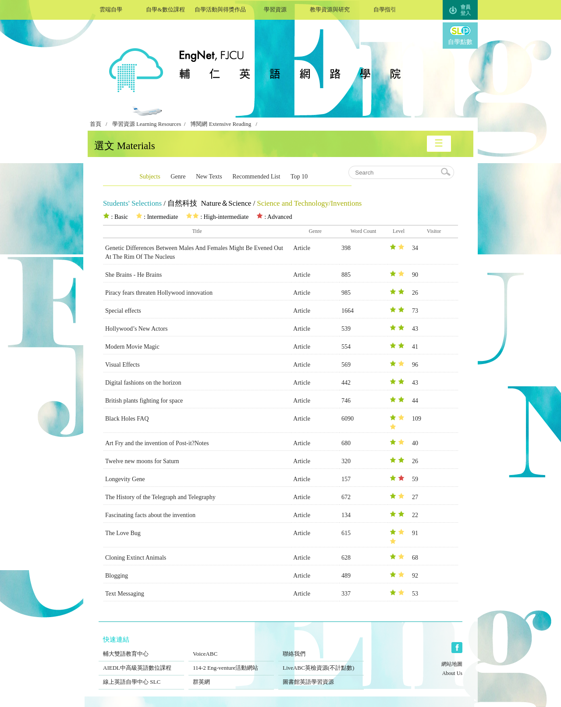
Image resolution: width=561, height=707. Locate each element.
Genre (177, 176)
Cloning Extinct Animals (135, 557)
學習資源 (275, 8)
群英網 (231, 676)
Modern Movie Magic (132, 346)
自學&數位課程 (165, 8)
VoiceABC (231, 648)
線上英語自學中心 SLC (141, 676)
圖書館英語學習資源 (321, 676)
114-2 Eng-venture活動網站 (231, 662)
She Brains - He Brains (133, 274)
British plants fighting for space (144, 400)
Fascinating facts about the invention (150, 515)
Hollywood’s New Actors (136, 328)
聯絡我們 (321, 648)
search (446, 172)
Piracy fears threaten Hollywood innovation (159, 292)
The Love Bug (123, 533)
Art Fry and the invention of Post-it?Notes (157, 443)
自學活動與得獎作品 (220, 8)
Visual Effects (122, 364)
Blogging (116, 575)
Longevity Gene (125, 479)
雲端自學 (110, 8)
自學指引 (384, 8)
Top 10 (299, 176)
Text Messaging (124, 593)
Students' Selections (132, 203)
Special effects (123, 310)
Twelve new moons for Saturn (142, 461)
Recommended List (256, 176)
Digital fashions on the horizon (143, 382)
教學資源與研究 (329, 8)
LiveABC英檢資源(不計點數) (321, 662)
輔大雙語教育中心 (141, 648)
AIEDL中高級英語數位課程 (141, 662)
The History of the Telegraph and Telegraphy (160, 497)
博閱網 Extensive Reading (220, 124)
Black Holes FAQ (127, 418)
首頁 (95, 124)
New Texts (209, 176)
